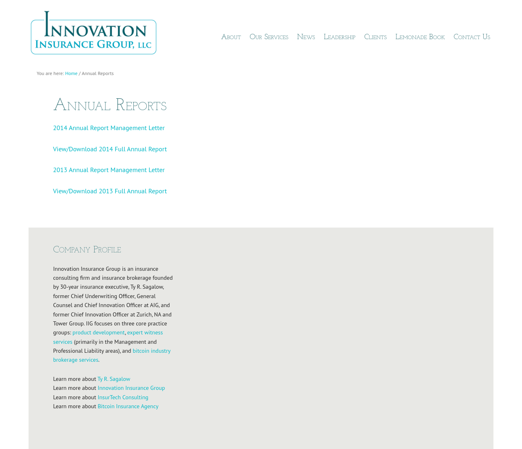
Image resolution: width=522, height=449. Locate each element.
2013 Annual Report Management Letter (109, 170)
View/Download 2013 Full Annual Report (110, 191)
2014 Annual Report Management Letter (109, 128)
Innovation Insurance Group (98, 34)
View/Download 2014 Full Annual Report (110, 149)
